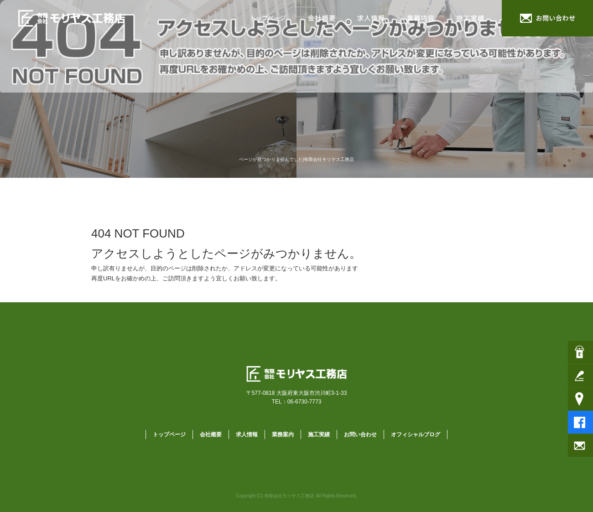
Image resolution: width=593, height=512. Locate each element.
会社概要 (321, 18)
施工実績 (474, 18)
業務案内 (422, 18)
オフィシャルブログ (415, 434)
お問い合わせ (547, 18)
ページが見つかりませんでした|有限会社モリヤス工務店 (296, 159)
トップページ (269, 18)
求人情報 (372, 18)
